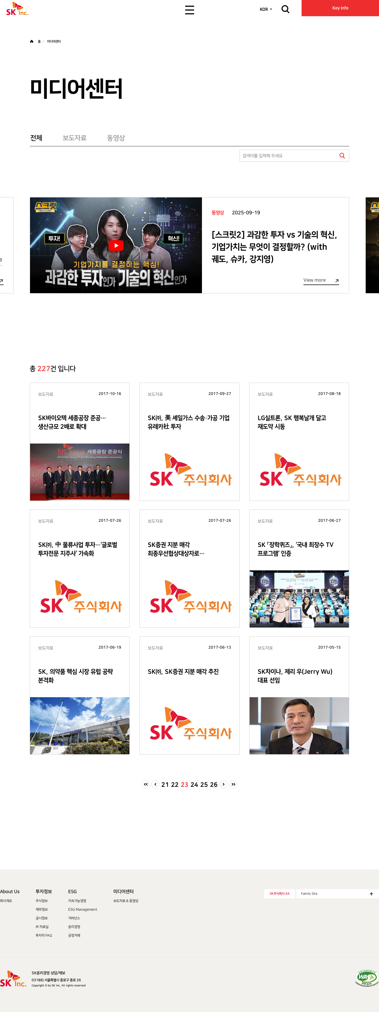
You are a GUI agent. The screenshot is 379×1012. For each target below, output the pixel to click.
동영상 (116, 138)
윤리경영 (74, 927)
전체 (36, 138)
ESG (72, 891)
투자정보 (44, 891)
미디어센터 (123, 891)
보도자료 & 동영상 (125, 901)
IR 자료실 (42, 927)
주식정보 (42, 901)
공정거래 (74, 935)
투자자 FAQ (44, 935)
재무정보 (42, 909)
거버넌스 (74, 918)
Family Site (337, 893)
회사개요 (6, 901)
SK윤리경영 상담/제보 (48, 973)
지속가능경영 (77, 901)
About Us (9, 891)
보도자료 (75, 138)
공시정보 (42, 918)
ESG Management (82, 909)
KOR (264, 9)
